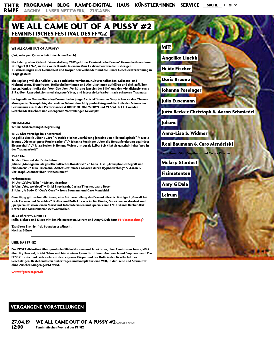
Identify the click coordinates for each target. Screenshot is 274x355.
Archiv (32, 10)
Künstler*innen (155, 5)
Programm (38, 5)
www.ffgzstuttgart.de (27, 272)
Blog (63, 5)
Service (189, 5)
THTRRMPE (11, 8)
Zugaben (100, 10)
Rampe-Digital (93, 5)
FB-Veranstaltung (130, 220)
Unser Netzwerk (65, 10)
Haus (123, 5)
